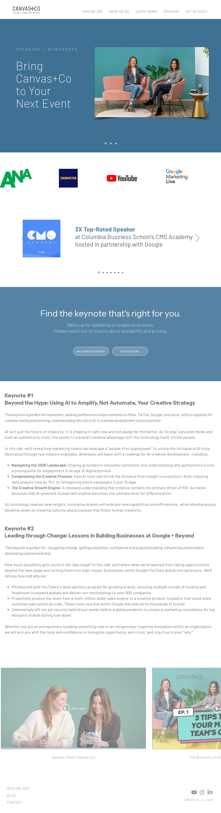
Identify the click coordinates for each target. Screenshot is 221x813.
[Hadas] (111, 272)
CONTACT (15, 802)
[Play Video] (73, 708)
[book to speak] (130, 351)
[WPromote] (107, 272)
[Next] (197, 85)
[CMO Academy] (99, 273)
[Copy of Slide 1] (111, 143)
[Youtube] (194, 792)
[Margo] (122, 272)
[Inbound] (103, 272)
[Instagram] (202, 792)
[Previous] (23, 85)
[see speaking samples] (91, 351)
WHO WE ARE (18, 788)
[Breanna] (114, 272)
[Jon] (118, 272)
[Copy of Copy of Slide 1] (116, 143)
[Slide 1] (106, 143)
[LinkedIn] (210, 792)
